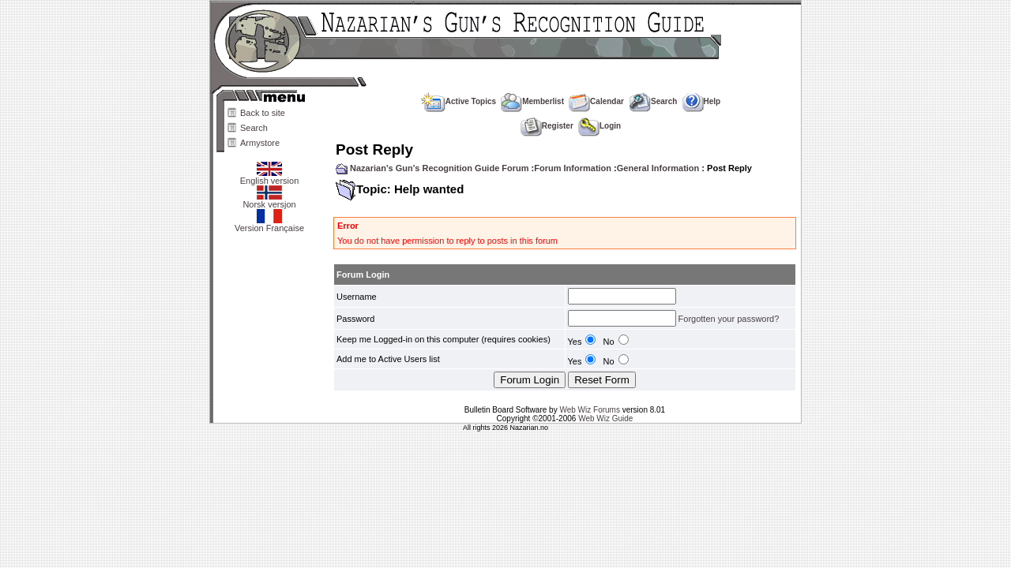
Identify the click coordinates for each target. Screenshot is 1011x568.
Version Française (269, 224)
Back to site (262, 113)
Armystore (260, 143)
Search (254, 128)
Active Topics (458, 101)
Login (599, 125)
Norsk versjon (268, 200)
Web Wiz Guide (605, 418)
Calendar (596, 101)
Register (547, 125)
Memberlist (532, 101)
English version (269, 176)
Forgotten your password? (729, 318)
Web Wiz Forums (589, 409)
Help (701, 101)
